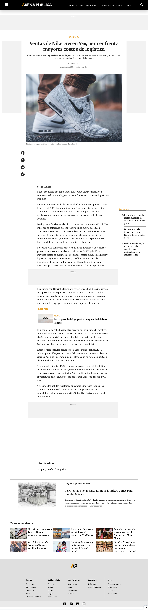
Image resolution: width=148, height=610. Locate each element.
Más (110, 580)
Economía (70, 6)
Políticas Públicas (106, 6)
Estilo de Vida (54, 580)
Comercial (92, 580)
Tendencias (52, 597)
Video (70, 587)
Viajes (50, 593)
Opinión (128, 6)
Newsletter (72, 584)
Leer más (43, 308)
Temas (29, 580)
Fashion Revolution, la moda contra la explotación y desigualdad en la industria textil (134, 249)
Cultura (51, 584)
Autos (50, 590)
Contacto (111, 590)
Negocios (80, 6)
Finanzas (120, 6)
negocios (61, 469)
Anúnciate (92, 584)
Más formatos (74, 580)
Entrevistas (72, 590)
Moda (50, 469)
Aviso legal (112, 593)
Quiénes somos (114, 584)
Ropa (41, 469)
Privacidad (112, 587)
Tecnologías (90, 6)
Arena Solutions (94, 587)
